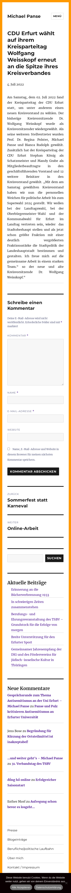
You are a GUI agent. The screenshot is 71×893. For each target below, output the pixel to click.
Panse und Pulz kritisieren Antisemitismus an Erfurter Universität (32, 711)
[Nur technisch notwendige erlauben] (66, 883)
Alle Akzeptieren (21, 887)
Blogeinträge (17, 839)
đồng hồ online (18, 780)
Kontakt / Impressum (23, 867)
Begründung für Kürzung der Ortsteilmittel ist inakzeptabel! (30, 736)
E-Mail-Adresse (20, 411)
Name (12, 392)
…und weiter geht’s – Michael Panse (35, 758)
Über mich (15, 858)
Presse (12, 830)
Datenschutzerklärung (48, 887)
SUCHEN (54, 558)
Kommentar (17, 335)
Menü (57, 16)
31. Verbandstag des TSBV (31, 764)
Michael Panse (24, 16)
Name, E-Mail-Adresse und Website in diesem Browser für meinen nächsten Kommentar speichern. (33, 454)
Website (13, 429)
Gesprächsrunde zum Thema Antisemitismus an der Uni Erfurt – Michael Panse (34, 700)
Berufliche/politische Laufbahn (30, 849)
